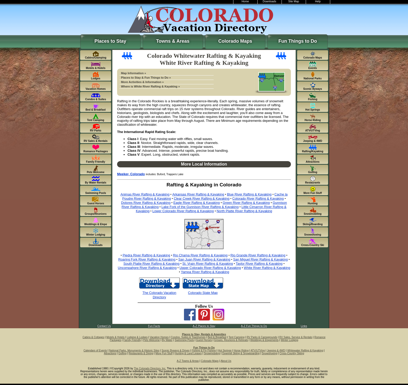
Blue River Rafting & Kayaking (249, 194)
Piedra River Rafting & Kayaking (146, 255)
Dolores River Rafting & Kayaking (145, 203)
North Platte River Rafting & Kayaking (244, 211)
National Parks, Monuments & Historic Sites (134, 350)
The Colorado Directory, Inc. (150, 368)
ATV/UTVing (258, 350)
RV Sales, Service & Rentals (295, 337)
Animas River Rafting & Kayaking (144, 194)
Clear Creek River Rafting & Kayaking (202, 198)
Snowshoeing (269, 353)
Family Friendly (132, 340)
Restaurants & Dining (141, 353)
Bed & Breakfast (217, 337)
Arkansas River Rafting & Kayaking (198, 194)
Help (318, 1)
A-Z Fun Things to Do (254, 326)
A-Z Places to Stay (204, 326)
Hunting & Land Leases (188, 353)
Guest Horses (204, 340)
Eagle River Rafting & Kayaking (196, 203)
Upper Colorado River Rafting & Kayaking (210, 268)
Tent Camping (236, 337)
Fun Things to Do (297, 41)
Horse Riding (241, 350)
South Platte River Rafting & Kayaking (151, 264)
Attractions (110, 353)
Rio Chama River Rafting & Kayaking (200, 255)
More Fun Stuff (164, 353)
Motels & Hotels (115, 337)
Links (304, 326)
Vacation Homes (159, 337)
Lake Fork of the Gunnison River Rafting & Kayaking (200, 207)
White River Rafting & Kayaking (267, 268)
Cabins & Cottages (93, 337)
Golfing (122, 353)
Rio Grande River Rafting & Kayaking (258, 255)
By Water (167, 340)
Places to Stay (110, 41)
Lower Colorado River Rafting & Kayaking (183, 211)
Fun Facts (154, 326)
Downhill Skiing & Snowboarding (241, 353)
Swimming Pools (184, 340)
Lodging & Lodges (137, 337)
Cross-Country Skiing (291, 353)
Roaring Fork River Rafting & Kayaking (147, 259)
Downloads (269, 1)
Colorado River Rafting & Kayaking (258, 198)
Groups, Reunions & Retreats (231, 340)
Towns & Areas (172, 41)
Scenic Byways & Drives (176, 350)
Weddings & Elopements (264, 340)
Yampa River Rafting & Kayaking (205, 272)
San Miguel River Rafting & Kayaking (260, 259)
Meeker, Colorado (131, 174)
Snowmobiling (212, 353)
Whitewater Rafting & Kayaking (305, 350)
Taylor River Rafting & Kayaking (259, 264)
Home (245, 1)
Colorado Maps (235, 41)
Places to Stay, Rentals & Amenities (204, 334)
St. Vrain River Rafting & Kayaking (207, 264)
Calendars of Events (95, 350)
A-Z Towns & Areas (188, 360)
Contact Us (104, 326)
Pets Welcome (151, 340)
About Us (226, 360)
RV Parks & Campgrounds (262, 337)
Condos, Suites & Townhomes (188, 337)
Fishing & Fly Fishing (204, 350)
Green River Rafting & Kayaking (246, 203)
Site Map (293, 1)
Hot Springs (225, 350)
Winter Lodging (289, 340)
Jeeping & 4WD (276, 350)
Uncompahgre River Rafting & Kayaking (147, 268)
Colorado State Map (203, 293)
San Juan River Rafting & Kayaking (204, 259)
